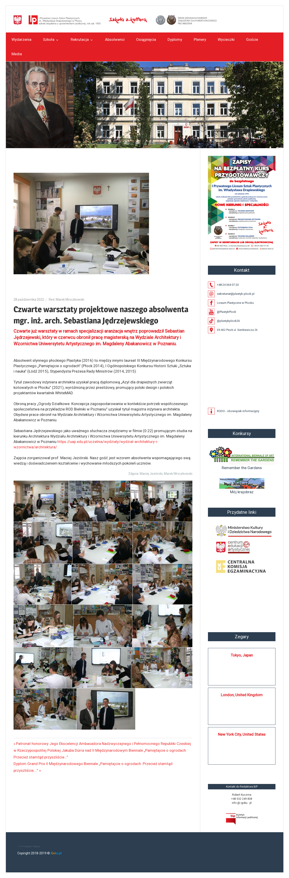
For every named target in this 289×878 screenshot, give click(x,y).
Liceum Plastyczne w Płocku (235, 302)
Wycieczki (226, 39)
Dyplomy (175, 39)
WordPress (28, 846)
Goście (252, 39)
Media (17, 54)
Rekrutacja (80, 39)
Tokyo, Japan (242, 655)
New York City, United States (242, 734)
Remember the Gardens (242, 457)
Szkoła (48, 39)
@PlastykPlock (226, 311)
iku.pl (56, 853)
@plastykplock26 (228, 321)
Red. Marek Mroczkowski (66, 299)
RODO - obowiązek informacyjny (238, 411)
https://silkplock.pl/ (212, 771)
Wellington (37, 846)
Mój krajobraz (241, 486)
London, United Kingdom (242, 695)
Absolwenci (115, 39)
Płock (242, 603)
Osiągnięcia (146, 39)
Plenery (200, 39)
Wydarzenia (21, 39)
